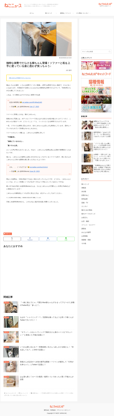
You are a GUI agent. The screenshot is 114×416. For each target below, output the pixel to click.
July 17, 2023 (34, 106)
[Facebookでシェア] (30, 239)
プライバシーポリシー (63, 410)
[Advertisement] (39, 218)
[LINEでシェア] (66, 239)
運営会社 (46, 410)
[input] (96, 52)
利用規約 (53, 410)
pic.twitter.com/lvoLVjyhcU (39, 167)
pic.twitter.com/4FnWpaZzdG (32, 102)
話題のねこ (7, 233)
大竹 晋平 (69, 70)
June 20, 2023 (35, 171)
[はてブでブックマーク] (48, 239)
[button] (109, 51)
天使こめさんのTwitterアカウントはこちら (20, 78)
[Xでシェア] (12, 239)
